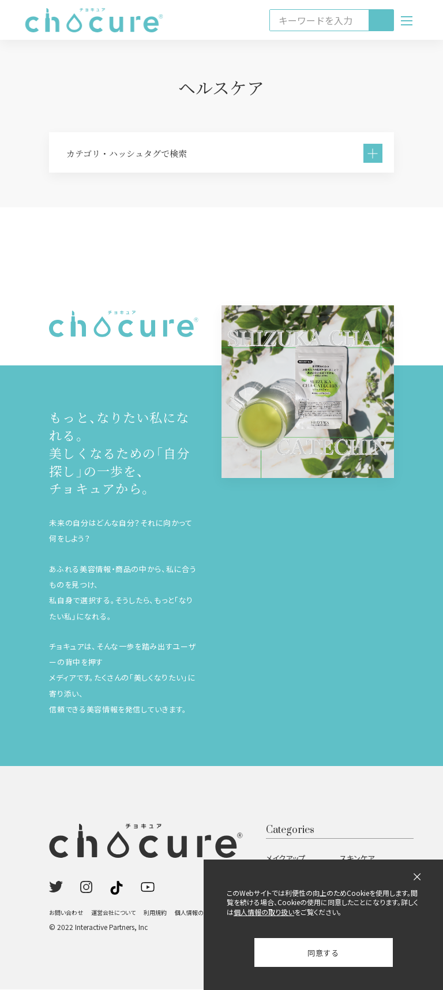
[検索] (381, 20)
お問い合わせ (66, 913)
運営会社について (113, 913)
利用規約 (155, 913)
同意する (323, 952)
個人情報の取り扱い (200, 913)
